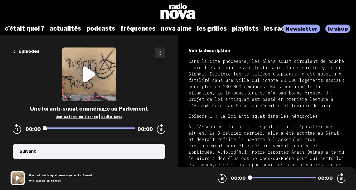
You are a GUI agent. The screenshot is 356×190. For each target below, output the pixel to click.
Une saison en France (77, 116)
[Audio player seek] (89, 128)
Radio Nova (111, 116)
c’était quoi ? (24, 28)
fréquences (138, 28)
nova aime (176, 28)
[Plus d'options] (160, 53)
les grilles (212, 28)
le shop (338, 28)
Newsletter (301, 28)
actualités (65, 28)
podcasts (100, 28)
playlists (245, 28)
